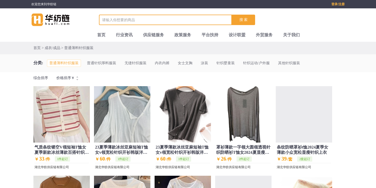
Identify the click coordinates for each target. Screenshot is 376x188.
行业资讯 (124, 35)
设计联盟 (237, 35)
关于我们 (291, 35)
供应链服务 (153, 35)
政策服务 (182, 35)
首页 (101, 35)
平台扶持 (210, 35)
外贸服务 (264, 35)
